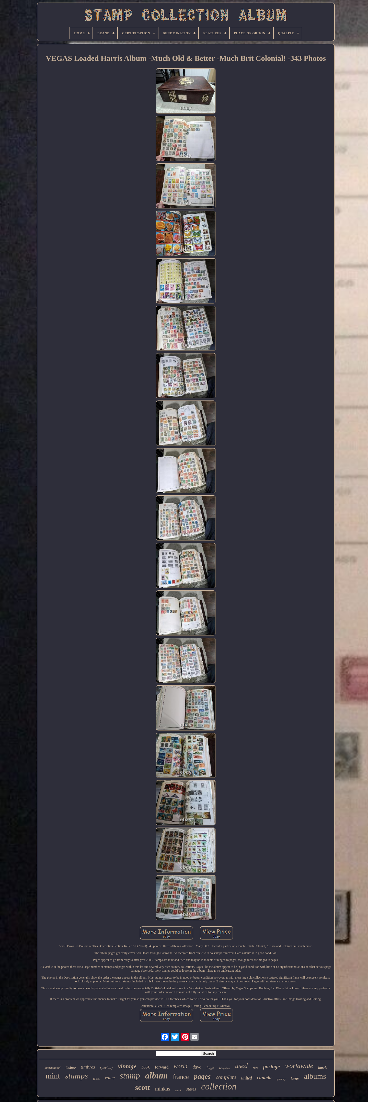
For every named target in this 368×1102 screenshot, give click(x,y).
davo (196, 1067)
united (246, 1078)
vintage (127, 1066)
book (146, 1067)
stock (178, 1090)
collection (218, 1087)
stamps (76, 1075)
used (241, 1066)
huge (210, 1067)
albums (315, 1076)
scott (142, 1087)
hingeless (224, 1068)
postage (271, 1066)
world (181, 1066)
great (96, 1078)
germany (281, 1079)
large (295, 1078)
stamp (130, 1075)
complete (226, 1077)
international (52, 1068)
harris (322, 1068)
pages (202, 1076)
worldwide (299, 1066)
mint (52, 1075)
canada (264, 1077)
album (156, 1075)
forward (162, 1067)
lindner (71, 1068)
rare (255, 1068)
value (110, 1077)
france (181, 1076)
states (191, 1089)
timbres (88, 1067)
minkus (162, 1089)
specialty (106, 1068)
